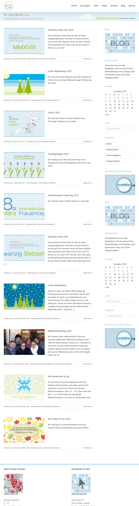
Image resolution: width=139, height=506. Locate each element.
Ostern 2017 (54, 112)
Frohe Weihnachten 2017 (60, 71)
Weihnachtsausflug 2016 (60, 330)
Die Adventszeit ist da (58, 376)
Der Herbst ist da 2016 (59, 418)
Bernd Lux (9, 59)
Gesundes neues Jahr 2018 (61, 29)
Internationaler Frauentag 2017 (63, 195)
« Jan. (107, 114)
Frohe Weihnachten (57, 285)
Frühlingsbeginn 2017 (58, 153)
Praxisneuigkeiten (47, 364)
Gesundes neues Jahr (58, 236)
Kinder (109, 144)
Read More (87, 59)
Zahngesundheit (113, 161)
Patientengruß (32, 59)
